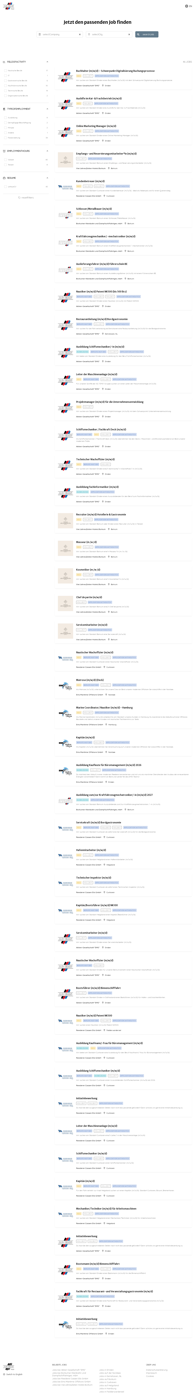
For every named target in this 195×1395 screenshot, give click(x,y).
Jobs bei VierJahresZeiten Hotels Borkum (72, 1385)
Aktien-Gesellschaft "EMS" (88, 85)
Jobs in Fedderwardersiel (111, 1391)
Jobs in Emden (106, 1370)
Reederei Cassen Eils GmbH (88, 196)
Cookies (150, 1376)
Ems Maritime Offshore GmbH (89, 695)
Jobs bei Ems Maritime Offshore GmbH (71, 1381)
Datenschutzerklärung (156, 1370)
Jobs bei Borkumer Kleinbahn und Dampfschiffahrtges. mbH (69, 1374)
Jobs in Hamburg (107, 1388)
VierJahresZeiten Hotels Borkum (91, 168)
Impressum (151, 1373)
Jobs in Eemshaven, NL (110, 1376)
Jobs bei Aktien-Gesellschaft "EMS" (69, 1370)
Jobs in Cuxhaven (107, 1382)
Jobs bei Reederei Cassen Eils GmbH (70, 1378)
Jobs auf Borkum (107, 1379)
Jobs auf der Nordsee (110, 1373)
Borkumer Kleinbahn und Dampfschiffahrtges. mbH (99, 223)
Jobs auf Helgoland (109, 1385)
